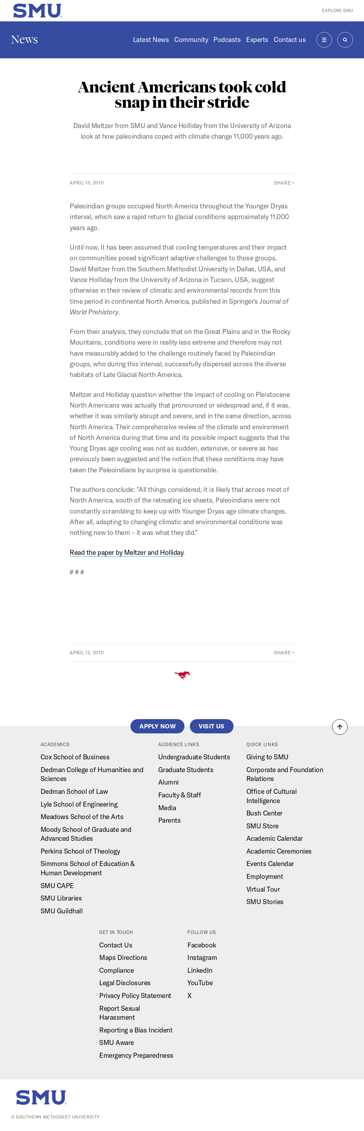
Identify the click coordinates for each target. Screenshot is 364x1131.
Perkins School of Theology (80, 851)
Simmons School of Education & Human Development (88, 868)
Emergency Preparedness (136, 1055)
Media (167, 807)
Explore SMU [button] (337, 10)
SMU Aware (116, 1042)
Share (282, 183)
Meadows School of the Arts (82, 816)
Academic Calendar (274, 838)
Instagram (202, 957)
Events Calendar (270, 863)
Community (191, 39)
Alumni (168, 782)
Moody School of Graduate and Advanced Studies (86, 834)
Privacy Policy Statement (135, 995)
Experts (257, 39)
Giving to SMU (267, 757)
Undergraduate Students (194, 757)
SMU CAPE (57, 885)
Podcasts (227, 39)
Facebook (201, 945)
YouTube (200, 982)
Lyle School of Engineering (79, 804)
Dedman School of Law (74, 791)
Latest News (151, 39)
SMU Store (262, 826)
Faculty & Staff (179, 795)
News (24, 39)
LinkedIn (199, 970)
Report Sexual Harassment (119, 1013)
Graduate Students (186, 769)
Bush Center (264, 813)
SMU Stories (265, 901)
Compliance (116, 970)
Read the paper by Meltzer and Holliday (126, 552)
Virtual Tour (263, 889)
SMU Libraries (61, 898)
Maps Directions (123, 957)
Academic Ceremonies (279, 851)
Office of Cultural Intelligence (271, 796)
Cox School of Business (75, 757)
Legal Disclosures (125, 982)
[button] (340, 727)
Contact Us (115, 945)
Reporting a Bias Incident (135, 1030)
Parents (169, 820)
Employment (264, 876)
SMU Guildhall (62, 911)
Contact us (290, 39)
